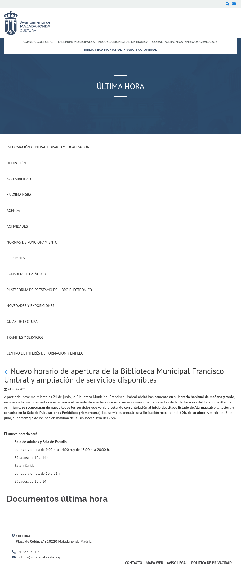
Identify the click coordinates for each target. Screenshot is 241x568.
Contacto (133, 562)
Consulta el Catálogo (26, 274)
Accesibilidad (19, 178)
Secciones (16, 258)
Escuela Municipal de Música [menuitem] (123, 42)
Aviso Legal (177, 562)
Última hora (20, 194)
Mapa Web (154, 562)
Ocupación (16, 163)
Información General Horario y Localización (48, 147)
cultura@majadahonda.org (38, 557)
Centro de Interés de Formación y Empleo (45, 353)
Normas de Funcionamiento (32, 242)
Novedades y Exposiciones (31, 305)
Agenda (13, 210)
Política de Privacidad (211, 562)
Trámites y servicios (25, 337)
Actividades (17, 226)
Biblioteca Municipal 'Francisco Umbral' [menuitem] (121, 50)
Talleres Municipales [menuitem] (76, 42)
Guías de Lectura (22, 321)
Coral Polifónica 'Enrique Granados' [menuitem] (185, 42)
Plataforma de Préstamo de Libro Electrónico (49, 289)
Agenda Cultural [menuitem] (38, 42)
